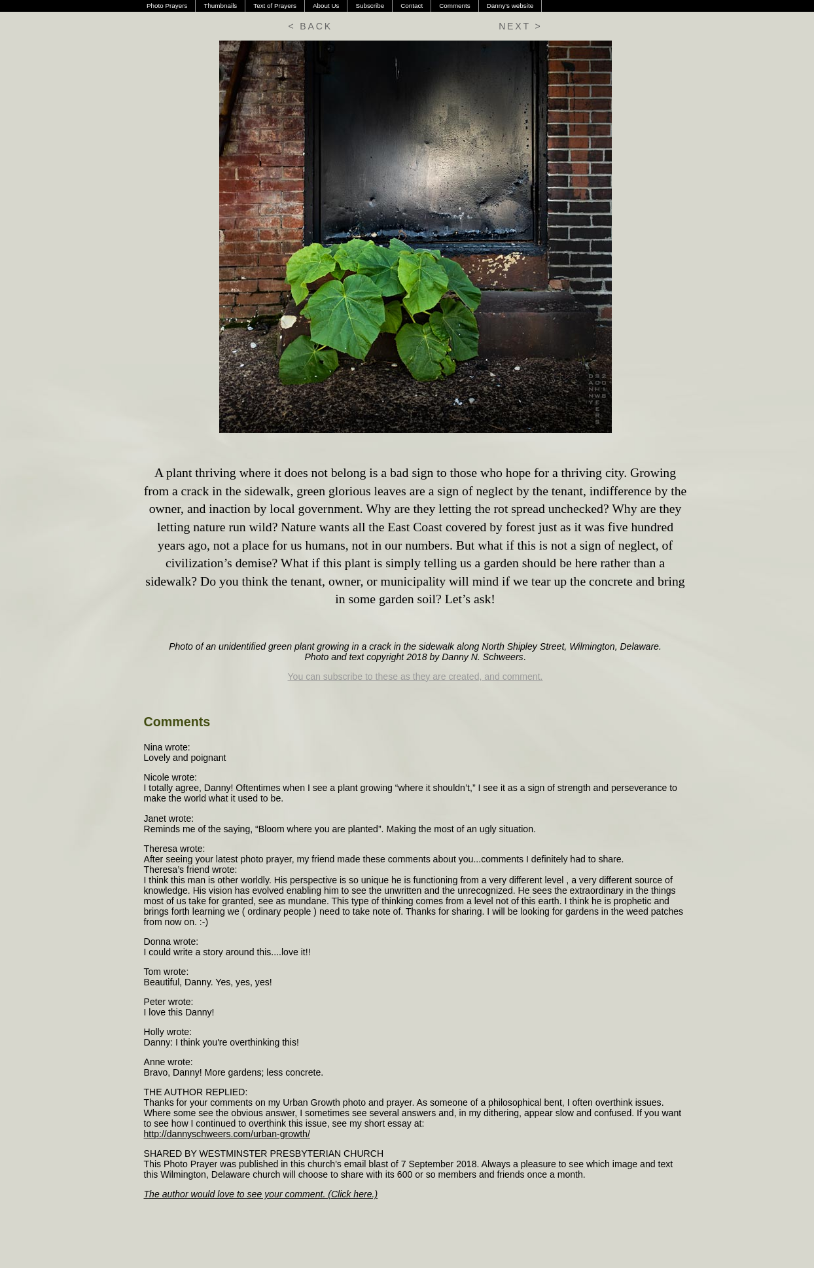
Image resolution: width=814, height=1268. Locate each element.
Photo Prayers (167, 5)
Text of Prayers (274, 5)
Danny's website (510, 5)
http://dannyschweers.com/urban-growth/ (227, 1134)
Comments (454, 5)
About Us (326, 5)
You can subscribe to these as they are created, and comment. (415, 676)
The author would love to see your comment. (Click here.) (261, 1194)
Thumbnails (220, 5)
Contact (411, 5)
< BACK (310, 26)
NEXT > (520, 26)
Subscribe (369, 5)
